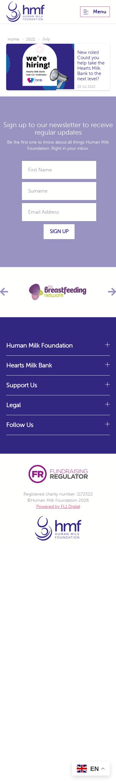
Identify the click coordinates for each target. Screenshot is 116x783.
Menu (95, 12)
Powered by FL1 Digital (58, 506)
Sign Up (59, 231)
